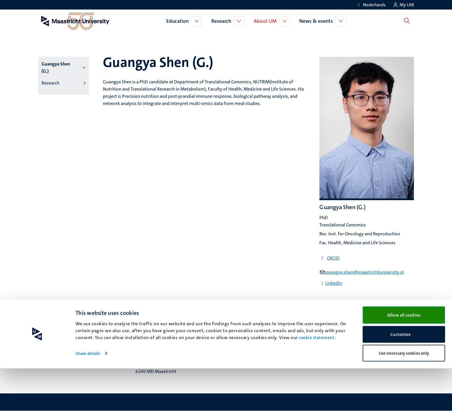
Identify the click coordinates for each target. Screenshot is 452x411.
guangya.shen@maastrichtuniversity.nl (364, 272)
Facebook (242, 328)
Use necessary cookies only (404, 396)
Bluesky (240, 321)
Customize (404, 377)
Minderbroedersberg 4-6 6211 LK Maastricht (159, 332)
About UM (266, 21)
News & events (317, 21)
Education (178, 21)
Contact (338, 321)
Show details (88, 396)
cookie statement (316, 380)
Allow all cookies (404, 357)
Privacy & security (348, 335)
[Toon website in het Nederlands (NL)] (371, 4)
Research (222, 21)
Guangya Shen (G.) (56, 67)
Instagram (243, 335)
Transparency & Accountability (360, 328)
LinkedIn (333, 283)
